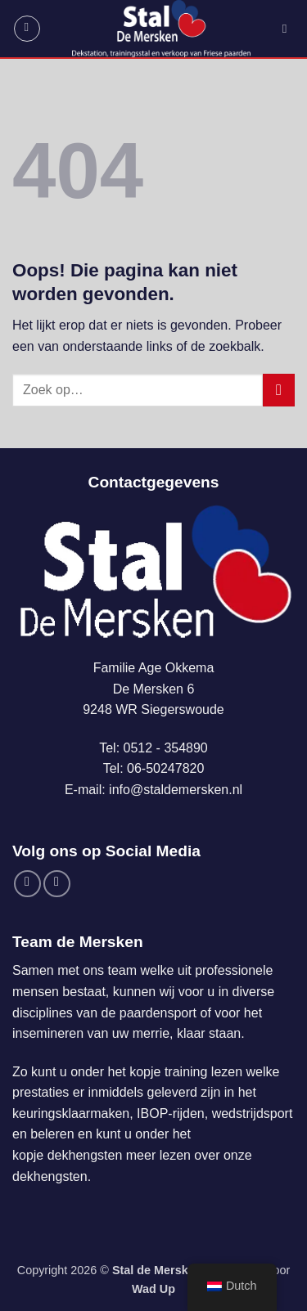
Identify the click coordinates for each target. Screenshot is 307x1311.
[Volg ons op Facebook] (27, 883)
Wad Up (153, 1288)
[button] (27, 29)
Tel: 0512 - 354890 (153, 748)
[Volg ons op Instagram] (56, 883)
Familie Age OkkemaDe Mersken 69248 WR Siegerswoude (153, 688)
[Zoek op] (288, 28)
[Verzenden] (279, 390)
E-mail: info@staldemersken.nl (153, 790)
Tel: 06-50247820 (154, 768)
